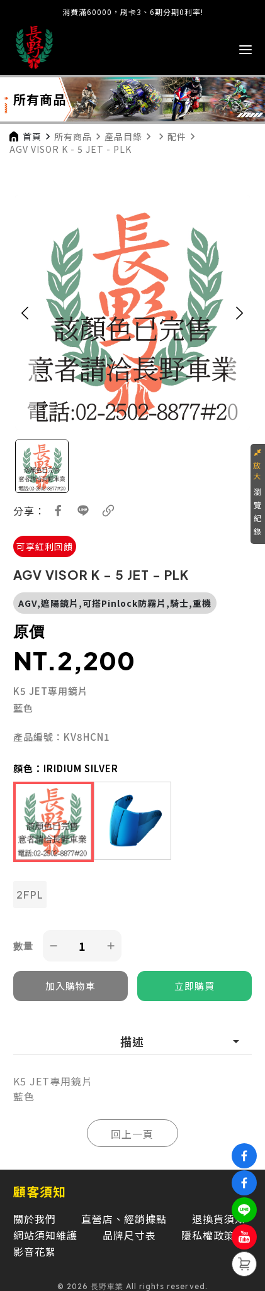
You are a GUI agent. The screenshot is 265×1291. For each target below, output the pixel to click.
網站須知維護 (45, 1235)
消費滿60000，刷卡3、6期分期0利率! (132, 11)
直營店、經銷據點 (124, 1219)
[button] (25, 312)
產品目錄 (123, 136)
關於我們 (34, 1219)
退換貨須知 (218, 1219)
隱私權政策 (208, 1235)
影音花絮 (34, 1251)
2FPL (29, 894)
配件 (176, 136)
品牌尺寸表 (129, 1235)
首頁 (32, 136)
